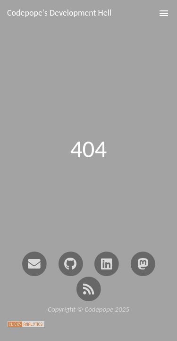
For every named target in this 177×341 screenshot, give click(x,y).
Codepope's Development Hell (59, 13)
